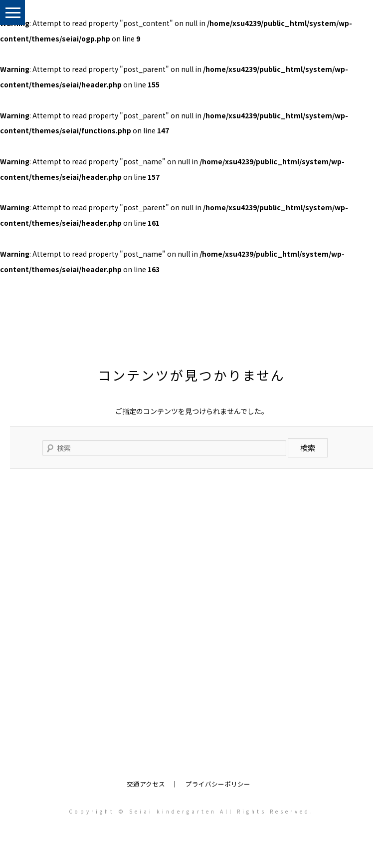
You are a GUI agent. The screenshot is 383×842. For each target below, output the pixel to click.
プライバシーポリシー (218, 784)
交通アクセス (146, 784)
